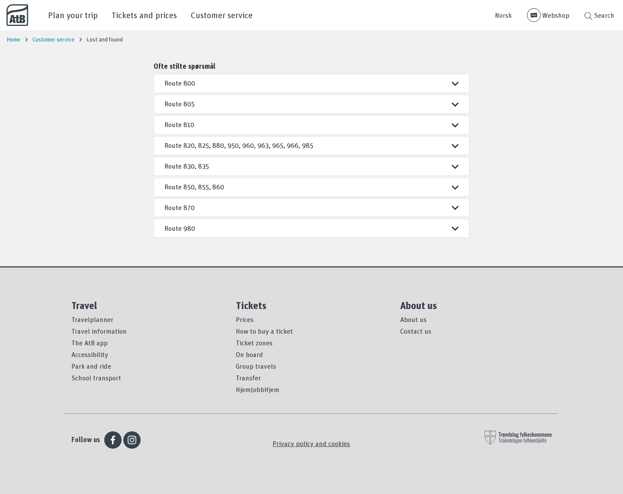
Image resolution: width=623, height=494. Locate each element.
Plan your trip (73, 15)
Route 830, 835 (311, 166)
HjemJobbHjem (257, 389)
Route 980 (311, 228)
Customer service (222, 15)
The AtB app (89, 342)
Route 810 (311, 124)
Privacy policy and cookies (311, 443)
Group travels (256, 366)
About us (413, 319)
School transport (96, 377)
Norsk (503, 15)
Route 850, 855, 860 (311, 186)
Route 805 (311, 103)
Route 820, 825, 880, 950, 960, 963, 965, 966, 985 (311, 145)
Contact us (415, 331)
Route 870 (311, 207)
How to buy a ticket (264, 331)
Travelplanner (92, 319)
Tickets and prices (144, 15)
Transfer (248, 377)
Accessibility (89, 354)
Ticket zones (254, 342)
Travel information (99, 331)
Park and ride (91, 366)
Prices (245, 319)
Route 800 (311, 83)
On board (249, 354)
